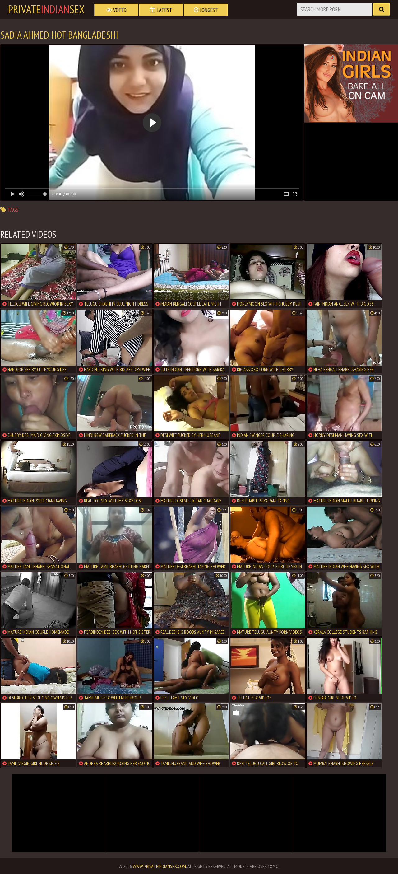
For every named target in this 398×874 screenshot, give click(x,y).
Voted (116, 9)
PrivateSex (46, 9)
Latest (161, 9)
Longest (206, 9)
